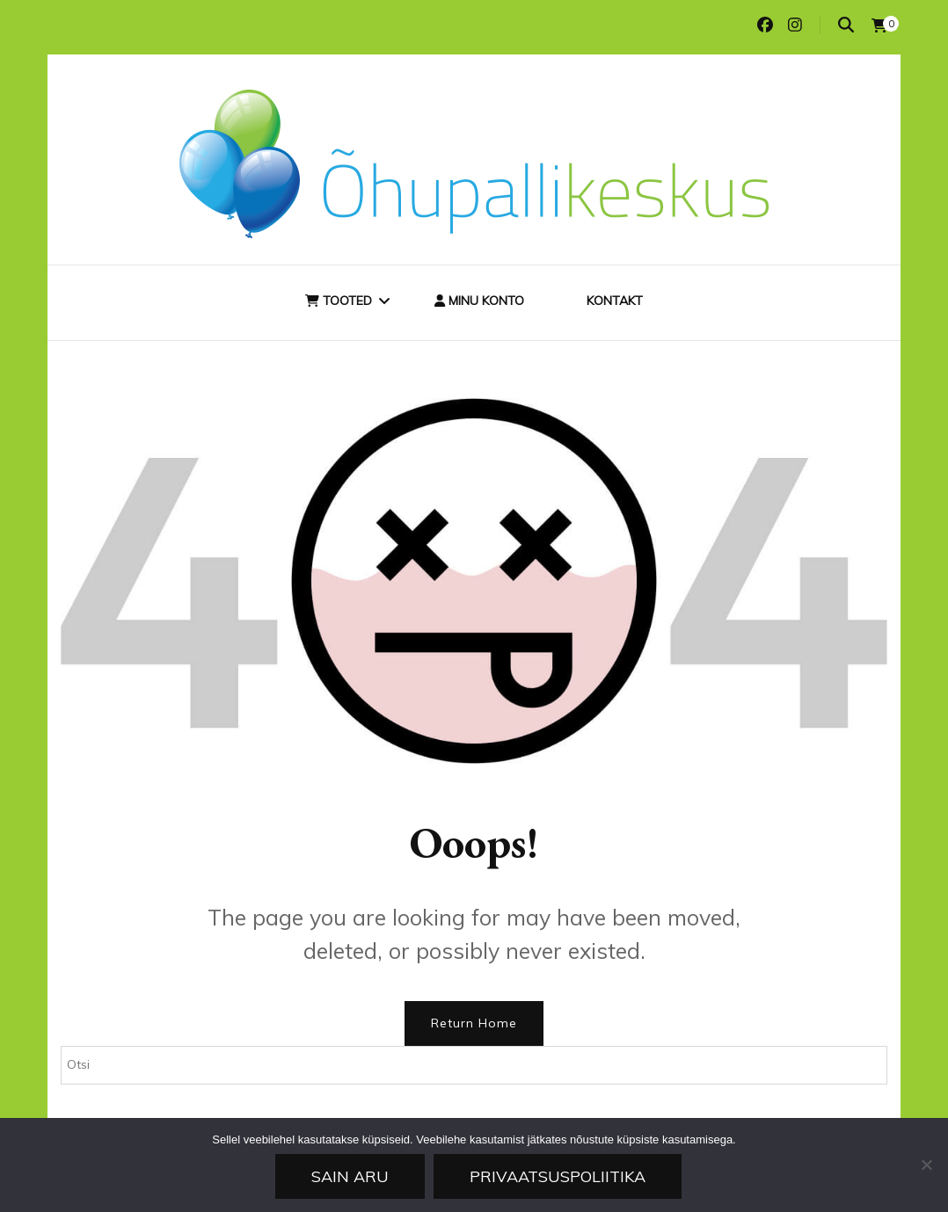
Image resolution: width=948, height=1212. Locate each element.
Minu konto (479, 300)
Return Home (474, 1023)
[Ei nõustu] (926, 1164)
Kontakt (615, 300)
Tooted (338, 300)
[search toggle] (846, 25)
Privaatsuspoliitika (557, 1176)
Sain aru (350, 1176)
